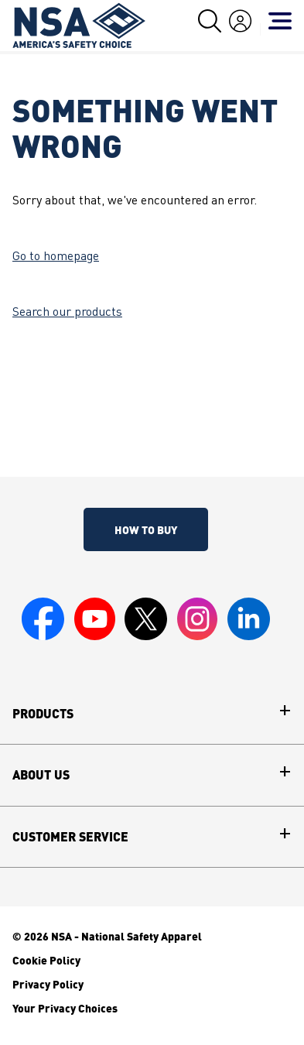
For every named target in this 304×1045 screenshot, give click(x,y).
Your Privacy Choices (65, 1008)
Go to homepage (55, 257)
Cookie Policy (46, 960)
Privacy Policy (48, 984)
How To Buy (145, 529)
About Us (41, 775)
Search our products (67, 313)
